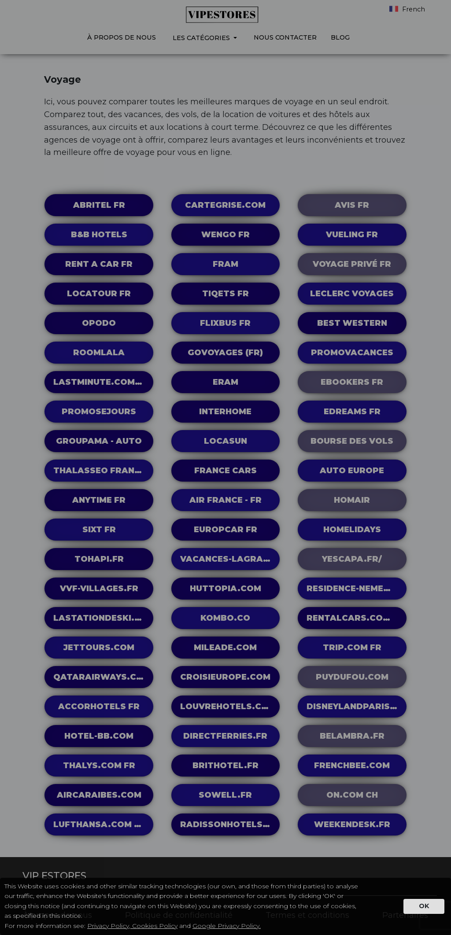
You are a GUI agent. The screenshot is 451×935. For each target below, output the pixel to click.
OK (424, 906)
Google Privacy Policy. (226, 926)
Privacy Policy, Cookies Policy (132, 926)
